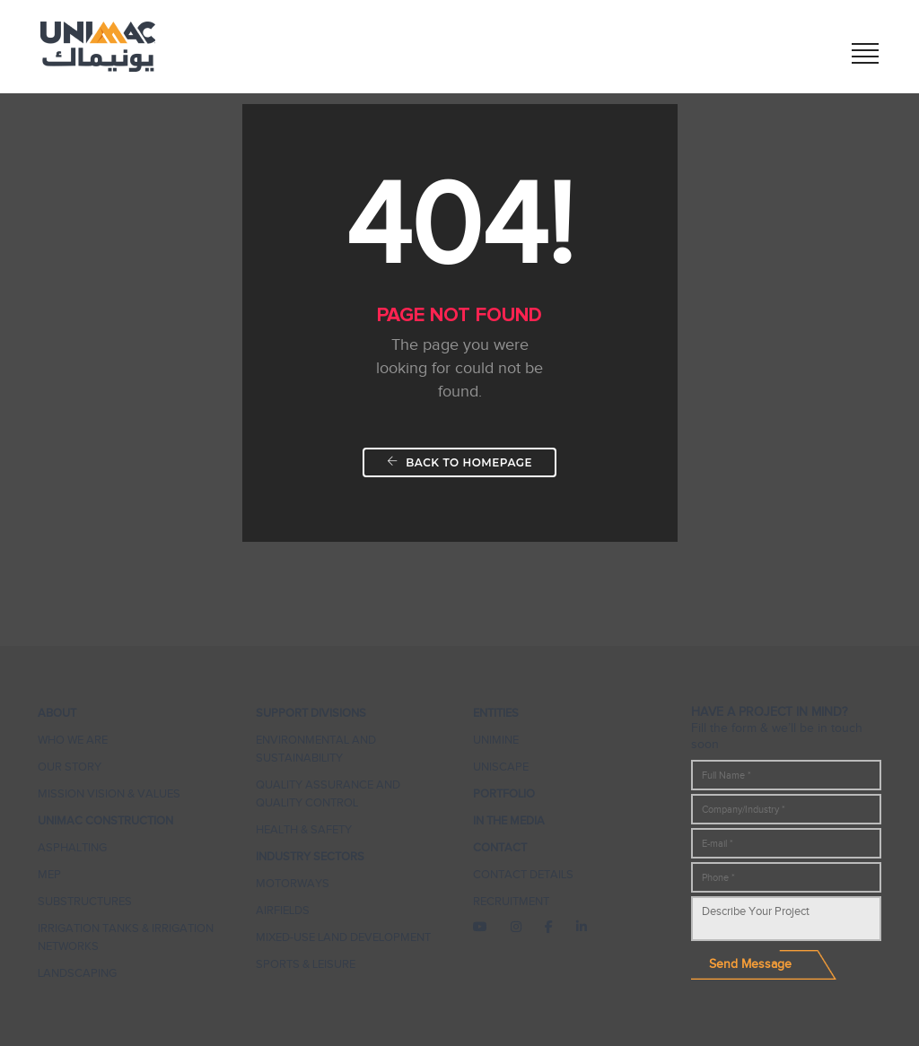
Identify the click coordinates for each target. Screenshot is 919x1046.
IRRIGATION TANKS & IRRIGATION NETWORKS (126, 937)
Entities (496, 712)
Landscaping (77, 973)
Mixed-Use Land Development (343, 937)
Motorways (292, 883)
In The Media (509, 820)
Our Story (69, 766)
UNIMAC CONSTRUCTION (105, 820)
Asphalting (72, 847)
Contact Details (523, 874)
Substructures (85, 901)
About (57, 712)
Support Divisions (311, 712)
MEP (49, 874)
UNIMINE (496, 739)
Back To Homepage (459, 462)
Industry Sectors (310, 856)
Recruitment (511, 901)
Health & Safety (304, 829)
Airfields (283, 910)
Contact (500, 847)
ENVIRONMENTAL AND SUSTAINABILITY (316, 748)
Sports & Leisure (305, 964)
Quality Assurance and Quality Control (328, 793)
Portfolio (504, 793)
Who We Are (73, 739)
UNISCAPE (501, 766)
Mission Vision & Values (109, 793)
